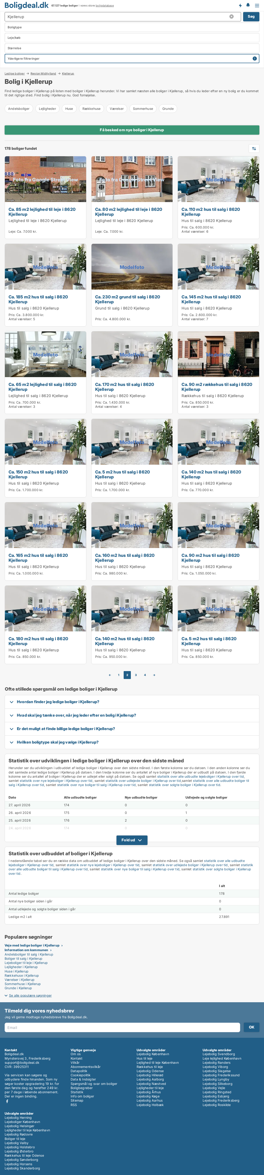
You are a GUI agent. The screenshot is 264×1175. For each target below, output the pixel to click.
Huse (69, 109)
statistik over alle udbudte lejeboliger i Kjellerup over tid (200, 776)
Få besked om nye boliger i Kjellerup (132, 129)
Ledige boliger (15, 73)
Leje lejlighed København (222, 1058)
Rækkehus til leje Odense (24, 1155)
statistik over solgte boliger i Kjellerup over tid (184, 785)
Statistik (77, 1092)
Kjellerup (68, 73)
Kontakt (76, 1058)
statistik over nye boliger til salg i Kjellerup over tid (96, 785)
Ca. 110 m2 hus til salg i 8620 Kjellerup (211, 212)
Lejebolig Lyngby (216, 1079)
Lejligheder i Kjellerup (21, 967)
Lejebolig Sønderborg (21, 1160)
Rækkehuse (91, 109)
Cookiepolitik (81, 1075)
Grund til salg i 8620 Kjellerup (122, 308)
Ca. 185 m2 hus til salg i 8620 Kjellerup (38, 299)
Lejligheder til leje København (27, 1130)
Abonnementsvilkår (86, 1067)
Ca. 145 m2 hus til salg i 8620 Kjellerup (211, 299)
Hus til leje (144, 1058)
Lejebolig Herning (18, 1118)
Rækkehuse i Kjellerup (22, 975)
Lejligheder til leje (150, 1088)
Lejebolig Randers (216, 1062)
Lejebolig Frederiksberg (221, 1100)
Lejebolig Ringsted (217, 1092)
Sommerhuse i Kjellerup (23, 984)
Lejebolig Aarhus (150, 1100)
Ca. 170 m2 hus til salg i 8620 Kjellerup (124, 387)
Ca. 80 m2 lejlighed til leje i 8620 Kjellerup (128, 212)
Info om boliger (82, 1096)
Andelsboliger (19, 109)
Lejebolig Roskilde (217, 1105)
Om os (76, 1054)
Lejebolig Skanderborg (22, 1168)
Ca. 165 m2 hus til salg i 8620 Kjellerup (38, 558)
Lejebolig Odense (150, 1071)
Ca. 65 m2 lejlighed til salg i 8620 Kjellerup (42, 387)
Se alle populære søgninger (30, 995)
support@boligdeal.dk (22, 1062)
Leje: (12, 231)
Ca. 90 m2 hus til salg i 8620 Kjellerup (210, 558)
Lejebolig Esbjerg (216, 1096)
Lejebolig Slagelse (217, 1071)
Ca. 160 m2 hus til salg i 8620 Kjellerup (125, 558)
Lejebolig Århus (149, 1092)
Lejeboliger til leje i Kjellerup (26, 963)
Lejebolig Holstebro (20, 1147)
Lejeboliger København (22, 1122)
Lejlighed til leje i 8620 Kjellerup (38, 220)
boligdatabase (105, 5)
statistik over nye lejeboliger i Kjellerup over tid (56, 781)
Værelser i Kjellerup (20, 980)
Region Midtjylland (43, 73)
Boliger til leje (15, 1139)
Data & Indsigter (83, 1079)
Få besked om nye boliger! (240, 5)
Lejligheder (47, 109)
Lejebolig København (153, 1054)
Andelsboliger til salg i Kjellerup (29, 954)
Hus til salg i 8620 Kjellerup (207, 220)
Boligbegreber (82, 1088)
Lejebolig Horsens (18, 1164)
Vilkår (75, 1062)
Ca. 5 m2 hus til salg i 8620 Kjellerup (122, 474)
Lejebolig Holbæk (150, 1105)
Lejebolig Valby (16, 1143)
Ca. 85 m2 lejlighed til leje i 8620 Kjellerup (42, 212)
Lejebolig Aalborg (150, 1079)
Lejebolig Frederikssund (221, 1075)
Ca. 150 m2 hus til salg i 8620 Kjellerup (38, 474)
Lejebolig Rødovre (19, 1134)
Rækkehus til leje (150, 1067)
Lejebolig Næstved (151, 1084)
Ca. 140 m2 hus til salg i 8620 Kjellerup (211, 474)
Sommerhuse (143, 109)
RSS (74, 1105)
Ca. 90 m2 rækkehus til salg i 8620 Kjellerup (217, 387)
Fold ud (128, 840)
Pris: (185, 227)
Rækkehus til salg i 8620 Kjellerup (213, 395)
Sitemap (77, 1100)
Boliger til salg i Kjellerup (24, 958)
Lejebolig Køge (148, 1096)
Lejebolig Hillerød (150, 1075)
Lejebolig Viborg (215, 1067)
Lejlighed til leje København (158, 1062)
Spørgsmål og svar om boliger (94, 1084)
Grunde (168, 109)
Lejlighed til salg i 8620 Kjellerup (38, 395)
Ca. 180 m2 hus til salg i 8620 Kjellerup (38, 641)
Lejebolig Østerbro (19, 1151)
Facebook (7, 1101)
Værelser (117, 109)
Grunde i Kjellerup (18, 988)
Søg (251, 16)
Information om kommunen (26, 950)
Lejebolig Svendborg (219, 1054)
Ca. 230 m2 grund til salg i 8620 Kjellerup (127, 299)
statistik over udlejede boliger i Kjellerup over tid (143, 781)
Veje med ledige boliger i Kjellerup (32, 945)
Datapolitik (79, 1071)
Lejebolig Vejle (214, 1088)
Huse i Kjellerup (16, 971)
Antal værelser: (193, 231)
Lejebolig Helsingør (19, 1126)
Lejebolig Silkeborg (218, 1084)
